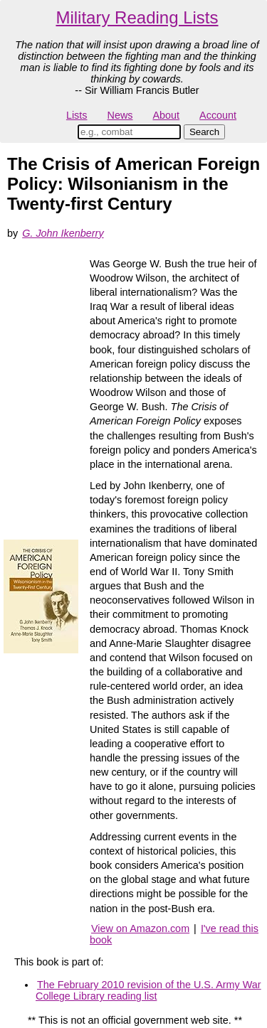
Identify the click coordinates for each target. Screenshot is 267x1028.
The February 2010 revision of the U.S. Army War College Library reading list (148, 990)
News (120, 115)
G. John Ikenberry (62, 233)
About (165, 115)
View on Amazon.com (140, 928)
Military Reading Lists (137, 17)
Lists (77, 115)
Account (217, 115)
